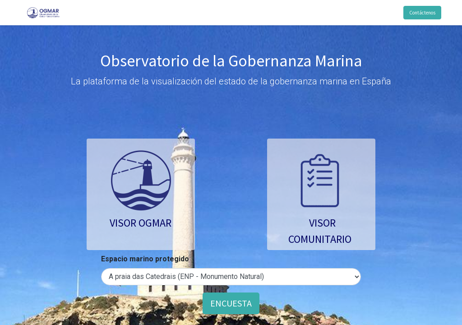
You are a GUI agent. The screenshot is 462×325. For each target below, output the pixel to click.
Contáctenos (422, 12)
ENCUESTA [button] (231, 303)
